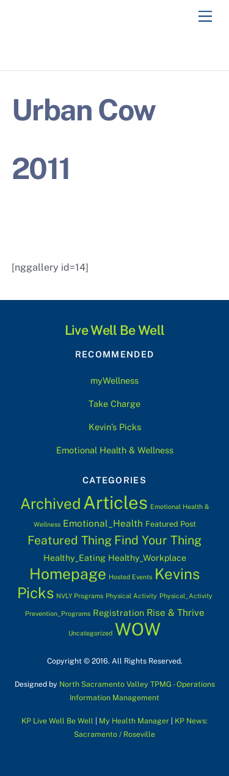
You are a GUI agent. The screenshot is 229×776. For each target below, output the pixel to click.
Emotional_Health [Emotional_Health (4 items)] (103, 523)
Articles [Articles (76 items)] (115, 502)
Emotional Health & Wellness (114, 450)
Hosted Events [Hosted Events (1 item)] (130, 576)
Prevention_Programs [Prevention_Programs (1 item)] (57, 613)
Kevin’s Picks (115, 427)
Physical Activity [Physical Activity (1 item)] (131, 595)
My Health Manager (134, 720)
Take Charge (114, 403)
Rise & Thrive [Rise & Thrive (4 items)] (176, 612)
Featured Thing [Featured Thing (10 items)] (69, 540)
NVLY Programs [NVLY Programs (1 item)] (79, 595)
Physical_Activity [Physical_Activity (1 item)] (186, 595)
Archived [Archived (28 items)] (50, 503)
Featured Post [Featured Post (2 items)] (170, 524)
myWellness (114, 380)
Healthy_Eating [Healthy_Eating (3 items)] (74, 558)
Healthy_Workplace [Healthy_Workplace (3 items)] (147, 558)
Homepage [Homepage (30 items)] (67, 574)
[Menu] (205, 17)
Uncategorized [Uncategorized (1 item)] (90, 633)
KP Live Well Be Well (57, 720)
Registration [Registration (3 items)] (118, 613)
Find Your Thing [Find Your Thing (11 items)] (158, 540)
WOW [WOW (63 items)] (138, 629)
